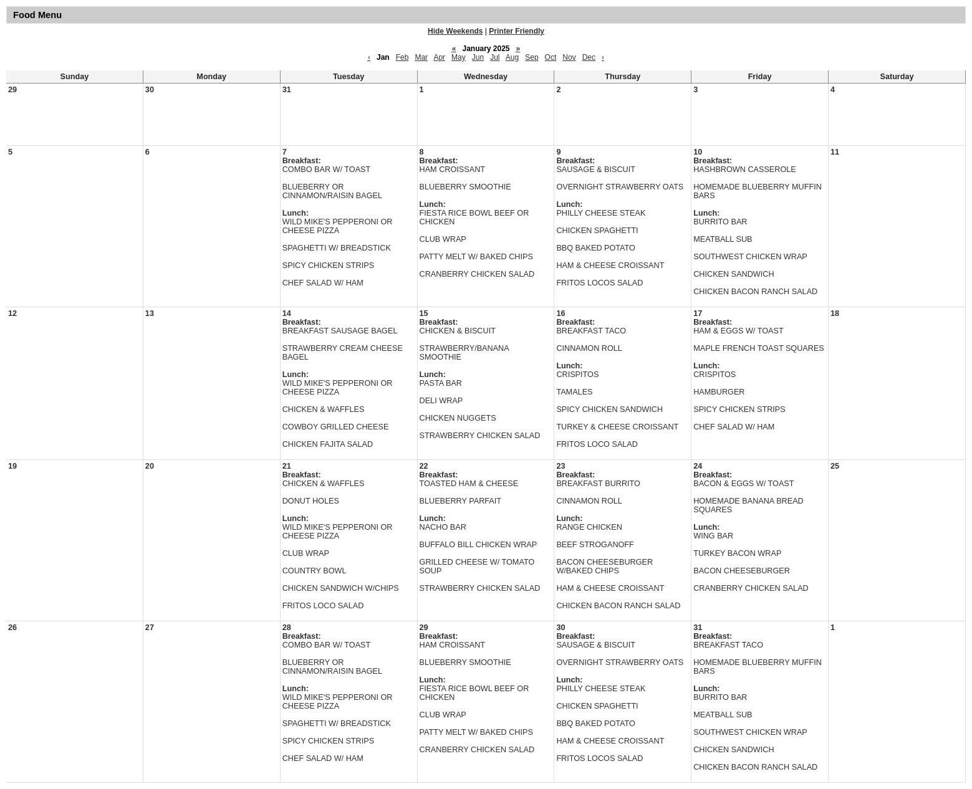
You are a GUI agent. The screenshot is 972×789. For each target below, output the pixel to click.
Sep (531, 57)
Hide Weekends (455, 31)
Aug (512, 57)
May (458, 57)
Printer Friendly (516, 31)
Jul (494, 57)
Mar (421, 57)
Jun (478, 57)
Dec (588, 57)
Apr (439, 57)
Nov (568, 57)
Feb (402, 57)
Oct (551, 57)
